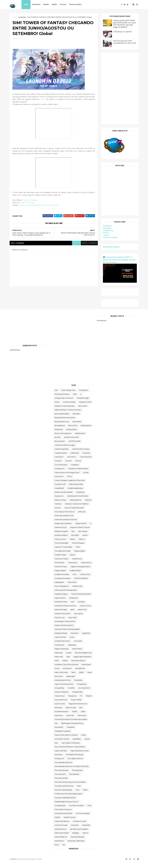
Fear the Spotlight (61, 543)
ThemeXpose (21, 859)
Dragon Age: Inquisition (63, 523)
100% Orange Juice (69, 390)
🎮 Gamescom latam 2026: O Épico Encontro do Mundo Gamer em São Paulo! (119, 259)
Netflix (81, 672)
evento (85, 535)
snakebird (71, 727)
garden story (77, 559)
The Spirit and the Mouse (64, 786)
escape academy (61, 535)
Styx (56, 743)
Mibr (68, 657)
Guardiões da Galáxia (62, 578)
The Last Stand (60, 774)
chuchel (68, 461)
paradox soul (59, 696)
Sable (83, 711)
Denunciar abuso (111, 247)
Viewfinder (86, 825)
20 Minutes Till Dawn (62, 394)
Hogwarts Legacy (61, 594)
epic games (82, 531)
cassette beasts (61, 453)
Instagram (107, 228)
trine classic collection (63, 809)
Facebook (107, 226)
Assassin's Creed (85, 402)
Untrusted (74, 825)
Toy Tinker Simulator (76, 805)
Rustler (74, 711)
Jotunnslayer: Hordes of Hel (65, 621)
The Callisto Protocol (75, 758)
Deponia (88, 500)
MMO (57, 660)
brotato (57, 437)
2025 (75, 394)
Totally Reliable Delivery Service (66, 802)
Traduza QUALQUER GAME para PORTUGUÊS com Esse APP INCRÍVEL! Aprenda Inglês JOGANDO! (124, 23)
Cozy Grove (59, 476)
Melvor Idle (59, 657)
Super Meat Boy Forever (79, 751)
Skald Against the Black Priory (72, 723)
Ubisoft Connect (70, 817)
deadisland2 (59, 488)
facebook (93, 243)
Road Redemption (61, 711)
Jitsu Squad (78, 613)
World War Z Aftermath (75, 841)
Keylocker (74, 633)
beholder (76, 414)
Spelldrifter (77, 739)
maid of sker (77, 649)
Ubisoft (57, 817)
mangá (68, 653)
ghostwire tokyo (61, 566)
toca (77, 790)
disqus (84, 243)
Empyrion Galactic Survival (79, 527)
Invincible (81, 602)
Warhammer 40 (60, 829)
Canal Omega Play (61, 449)
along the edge (83, 398)
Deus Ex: (58, 508)
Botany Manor (71, 429)
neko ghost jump (61, 672)
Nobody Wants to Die (63, 680)
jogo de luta (60, 617)
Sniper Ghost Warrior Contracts (66, 735)
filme (78, 547)
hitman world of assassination (66, 590)
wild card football (61, 833)
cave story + (71, 457)
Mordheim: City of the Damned (66, 664)
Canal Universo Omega (80, 449)
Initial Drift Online (61, 602)
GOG (74, 574)
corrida (85, 472)
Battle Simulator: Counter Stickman (68, 410)
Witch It (85, 833)
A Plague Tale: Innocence (64, 398)
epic (73, 531)
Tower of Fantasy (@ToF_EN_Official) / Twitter (39, 205)
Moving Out (67, 668)
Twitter (106, 235)
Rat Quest (58, 707)
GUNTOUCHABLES (81, 578)
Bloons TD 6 (72, 425)
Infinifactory (73, 598)
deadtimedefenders (75, 488)
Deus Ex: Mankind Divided (74, 508)
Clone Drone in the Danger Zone (67, 472)
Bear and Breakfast (62, 414)
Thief (79, 786)
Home (26, 4)
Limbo (72, 637)
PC (81, 696)
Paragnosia (72, 696)
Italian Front (82, 609)
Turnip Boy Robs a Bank (63, 813)
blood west (77, 421)
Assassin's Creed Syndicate (65, 406)
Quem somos (60, 704)
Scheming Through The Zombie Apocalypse (71, 719)
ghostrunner (72, 562)
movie (57, 668)
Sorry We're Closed (62, 739)
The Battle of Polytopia (74, 754)
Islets (72, 609)
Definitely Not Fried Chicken (77, 496)
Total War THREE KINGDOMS (65, 798)
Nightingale (70, 676)
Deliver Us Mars (60, 500)
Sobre (83, 735)
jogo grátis (72, 617)
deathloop (80, 492)
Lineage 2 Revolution (62, 641)
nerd (73, 672)
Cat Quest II (59, 457)
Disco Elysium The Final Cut (64, 512)
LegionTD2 (86, 633)
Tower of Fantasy (30, 200)
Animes (46, 4)
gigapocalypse (60, 570)
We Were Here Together (79, 829)
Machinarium (59, 645)
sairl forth (70, 715)
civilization (75, 465)
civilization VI (59, 468)
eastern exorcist (60, 527)
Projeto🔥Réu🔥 (75, 4)
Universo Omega (110, 237)
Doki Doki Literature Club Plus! (66, 519)
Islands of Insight (61, 609)
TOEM (85, 790)
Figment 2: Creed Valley (63, 547)
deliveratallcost (75, 500)
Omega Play (108, 230)
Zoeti (57, 845)
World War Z (59, 841)
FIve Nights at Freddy (62, 551)
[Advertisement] (120, 89)
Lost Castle (78, 641)
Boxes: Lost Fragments (63, 433)
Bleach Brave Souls (62, 421)
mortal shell (86, 664)
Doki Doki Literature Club (64, 515)
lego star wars (60, 637)
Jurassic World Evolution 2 (64, 625)
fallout (72, 539)
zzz (63, 845)
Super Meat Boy (61, 751)
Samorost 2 (82, 715)
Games (54, 4)
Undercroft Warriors (62, 821)
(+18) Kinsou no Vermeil (122, 32)
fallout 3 (82, 539)
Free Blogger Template (34, 859)
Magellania (72, 645)
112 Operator (83, 390)
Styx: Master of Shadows (71, 743)
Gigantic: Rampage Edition (80, 566)
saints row (59, 715)
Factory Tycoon (60, 539)
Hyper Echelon (60, 598)
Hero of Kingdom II (62, 586)
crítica (69, 476)
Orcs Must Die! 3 (84, 688)
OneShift (71, 688)
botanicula (59, 429)
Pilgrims (89, 696)
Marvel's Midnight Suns (83, 653)
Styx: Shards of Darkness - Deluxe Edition (70, 747)
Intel (72, 602)
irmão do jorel (85, 606)
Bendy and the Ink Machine (65, 417)
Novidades (36, 4)
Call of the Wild (74, 441)
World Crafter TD (61, 837)
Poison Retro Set (61, 700)
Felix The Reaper (78, 543)
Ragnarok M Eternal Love (78, 704)
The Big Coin (59, 758)
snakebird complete (62, 731)
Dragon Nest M (80, 523)
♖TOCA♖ (63, 4)
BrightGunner (80, 433)
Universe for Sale (79, 821)
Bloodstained (60, 425)
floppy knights (79, 551)
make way (58, 653)
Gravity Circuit (85, 574)
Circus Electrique (61, 465)
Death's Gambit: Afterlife (64, 492)
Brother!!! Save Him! (71, 437)
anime (57, 402)
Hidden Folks (77, 586)
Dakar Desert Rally (76, 484)
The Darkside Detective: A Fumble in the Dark (72, 766)
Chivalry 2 (58, 461)
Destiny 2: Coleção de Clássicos (76, 504)
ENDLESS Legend (61, 531)
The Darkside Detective (63, 762)
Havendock (72, 582)
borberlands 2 (86, 425)
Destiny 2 (58, 504)
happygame (59, 582)
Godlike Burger (75, 570)
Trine (89, 805)
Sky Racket (59, 727)
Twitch (43, 99)
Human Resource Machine (81, 594)
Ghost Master (59, 562)
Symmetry (58, 754)
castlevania (74, 453)
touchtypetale (60, 805)
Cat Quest (86, 453)
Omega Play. (59, 688)
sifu (56, 723)
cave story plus (85, 457)
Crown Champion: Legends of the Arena (70, 480)
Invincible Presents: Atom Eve (65, 606)
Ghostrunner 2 (86, 562)
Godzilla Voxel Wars (62, 574)
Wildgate (75, 833)
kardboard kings (61, 633)
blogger (76, 243)
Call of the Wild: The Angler (65, 445)
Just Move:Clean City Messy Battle (67, 629)
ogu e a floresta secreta (64, 684)
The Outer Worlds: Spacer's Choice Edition (70, 782)
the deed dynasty (61, 770)
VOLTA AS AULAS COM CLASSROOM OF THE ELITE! (124, 42)
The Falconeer (77, 770)
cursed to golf (60, 484)
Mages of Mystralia (62, 649)
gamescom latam (61, 559)
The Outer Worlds (61, 778)
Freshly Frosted (60, 555)
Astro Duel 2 (82, 406)
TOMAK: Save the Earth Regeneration (68, 794)
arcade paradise (69, 402)
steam (87, 739)
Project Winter (76, 700)
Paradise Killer (77, 692)
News (90, 672)
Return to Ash (71, 707)
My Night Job (80, 668)
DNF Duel (81, 512)
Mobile (65, 660)
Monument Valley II (78, 660)
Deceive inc (59, 496)
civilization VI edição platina (78, 468)
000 (56, 390)
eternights (75, 535)
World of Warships (77, 837)
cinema (78, 461)
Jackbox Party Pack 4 (62, 613)
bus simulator (60, 441)
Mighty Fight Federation (82, 657)
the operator (74, 774)
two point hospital (82, 813)
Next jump (59, 676)
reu (80, 707)
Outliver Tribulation (62, 692)
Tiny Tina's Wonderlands (63, 790)
